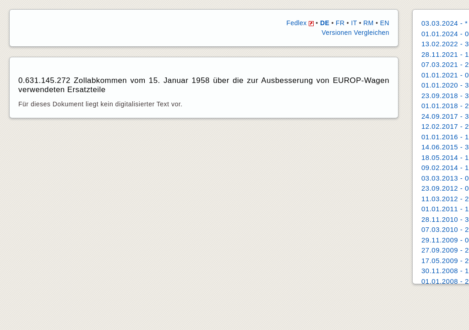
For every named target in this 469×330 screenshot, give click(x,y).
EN (384, 23)
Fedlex (300, 23)
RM (368, 23)
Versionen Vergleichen (355, 32)
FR (340, 23)
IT (354, 23)
